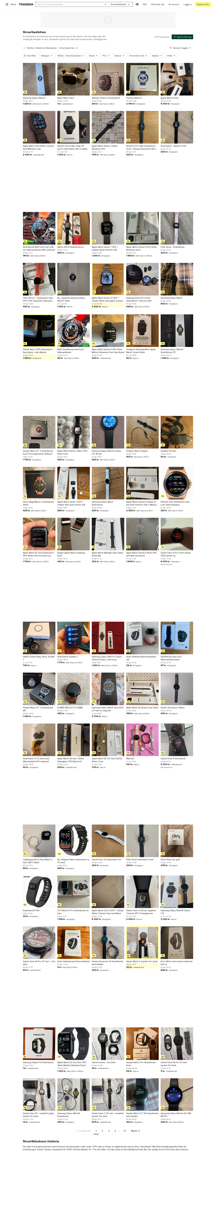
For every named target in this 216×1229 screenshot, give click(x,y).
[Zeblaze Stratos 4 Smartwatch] (108, 79)
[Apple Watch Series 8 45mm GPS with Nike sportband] (142, 534)
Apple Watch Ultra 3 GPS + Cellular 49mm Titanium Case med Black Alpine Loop (108, 912)
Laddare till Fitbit (168, 451)
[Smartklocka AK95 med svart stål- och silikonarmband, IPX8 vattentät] (39, 228)
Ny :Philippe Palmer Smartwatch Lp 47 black (73, 861)
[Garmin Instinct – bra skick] (108, 1043)
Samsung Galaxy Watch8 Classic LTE (175, 912)
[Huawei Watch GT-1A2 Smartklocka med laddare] (142, 1094)
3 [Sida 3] (108, 1131)
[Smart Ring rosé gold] (177, 841)
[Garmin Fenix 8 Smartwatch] (177, 740)
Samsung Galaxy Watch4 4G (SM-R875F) (176, 1114)
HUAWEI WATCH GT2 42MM (70, 707)
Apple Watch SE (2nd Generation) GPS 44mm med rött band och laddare (38, 554)
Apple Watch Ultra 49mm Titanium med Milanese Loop (38, 147)
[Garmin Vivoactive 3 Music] (177, 689)
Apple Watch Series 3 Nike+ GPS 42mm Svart (72, 452)
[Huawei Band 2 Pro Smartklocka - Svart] (142, 1043)
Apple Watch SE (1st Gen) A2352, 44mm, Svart (107, 760)
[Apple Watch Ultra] (73, 79)
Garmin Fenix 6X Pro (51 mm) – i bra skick (39, 962)
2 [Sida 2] (102, 1131)
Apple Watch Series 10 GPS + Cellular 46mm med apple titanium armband (107, 299)
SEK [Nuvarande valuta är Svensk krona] (145, 4)
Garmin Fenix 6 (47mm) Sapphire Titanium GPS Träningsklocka (141, 912)
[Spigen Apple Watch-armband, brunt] (73, 534)
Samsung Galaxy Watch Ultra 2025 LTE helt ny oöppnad (107, 709)
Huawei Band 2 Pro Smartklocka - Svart (141, 1063)
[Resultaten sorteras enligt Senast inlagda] (180, 48)
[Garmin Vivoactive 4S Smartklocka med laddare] (108, 942)
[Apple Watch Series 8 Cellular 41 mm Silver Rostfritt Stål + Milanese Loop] (142, 483)
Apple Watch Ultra (65, 98)
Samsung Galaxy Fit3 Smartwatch (38, 1062)
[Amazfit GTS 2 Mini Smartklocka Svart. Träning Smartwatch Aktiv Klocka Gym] (142, 127)
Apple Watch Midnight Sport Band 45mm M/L (107, 554)
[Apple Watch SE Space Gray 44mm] (142, 689)
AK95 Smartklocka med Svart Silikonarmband (70, 350)
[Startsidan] (26, 4)
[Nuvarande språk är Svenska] (137, 4)
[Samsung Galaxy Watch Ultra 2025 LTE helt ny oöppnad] (108, 689)
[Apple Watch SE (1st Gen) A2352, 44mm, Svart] (108, 740)
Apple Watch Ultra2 (169, 98)
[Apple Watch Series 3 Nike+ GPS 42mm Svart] (73, 432)
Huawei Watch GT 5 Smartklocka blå (38, 709)
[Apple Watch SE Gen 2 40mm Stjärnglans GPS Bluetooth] (73, 740)
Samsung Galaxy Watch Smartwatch (102, 503)
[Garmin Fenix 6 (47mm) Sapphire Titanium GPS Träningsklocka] (142, 891)
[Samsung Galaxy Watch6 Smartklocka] (73, 1094)
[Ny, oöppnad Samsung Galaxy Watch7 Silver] (73, 279)
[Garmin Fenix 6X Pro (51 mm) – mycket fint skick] (177, 1043)
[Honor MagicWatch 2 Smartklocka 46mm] (39, 483)
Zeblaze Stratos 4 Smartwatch (106, 98)
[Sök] (105, 4)
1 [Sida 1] (96, 1131)
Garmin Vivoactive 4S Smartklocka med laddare (107, 962)
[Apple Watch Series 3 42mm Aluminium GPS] (108, 127)
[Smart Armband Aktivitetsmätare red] (142, 638)
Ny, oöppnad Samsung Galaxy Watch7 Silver (71, 299)
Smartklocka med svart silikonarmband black (171, 658)
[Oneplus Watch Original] (142, 432)
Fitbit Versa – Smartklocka (172, 247)
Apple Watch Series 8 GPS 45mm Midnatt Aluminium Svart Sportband (108, 350)
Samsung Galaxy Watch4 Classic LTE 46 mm (106, 452)
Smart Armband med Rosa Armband (73, 961)
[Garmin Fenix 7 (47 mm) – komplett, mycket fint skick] (108, 1094)
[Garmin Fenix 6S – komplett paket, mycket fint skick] (39, 1094)
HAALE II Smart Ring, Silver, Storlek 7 (38, 658)
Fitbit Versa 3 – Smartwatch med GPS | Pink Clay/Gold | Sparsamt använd (38, 299)
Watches (130, 758)
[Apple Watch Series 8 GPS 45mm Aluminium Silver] (142, 228)
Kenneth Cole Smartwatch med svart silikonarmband (175, 503)
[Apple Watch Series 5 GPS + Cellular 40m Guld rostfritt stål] (73, 483)
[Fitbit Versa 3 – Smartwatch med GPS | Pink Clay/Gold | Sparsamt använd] (39, 279)
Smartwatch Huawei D (67, 656)
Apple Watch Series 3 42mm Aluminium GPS (104, 147)
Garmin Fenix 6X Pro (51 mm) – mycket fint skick (174, 1063)
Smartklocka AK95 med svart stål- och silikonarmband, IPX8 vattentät (39, 248)
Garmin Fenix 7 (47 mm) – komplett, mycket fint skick (108, 1114)
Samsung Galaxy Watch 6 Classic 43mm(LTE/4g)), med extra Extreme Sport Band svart (107, 658)
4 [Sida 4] (115, 1131)
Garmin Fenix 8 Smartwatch (173, 758)
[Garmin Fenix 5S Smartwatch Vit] (108, 841)
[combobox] (72, 4)
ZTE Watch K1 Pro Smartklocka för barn (73, 912)
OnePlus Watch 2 (134, 98)
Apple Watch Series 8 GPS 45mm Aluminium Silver (141, 248)
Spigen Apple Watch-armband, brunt (71, 554)
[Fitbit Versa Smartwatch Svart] (142, 841)
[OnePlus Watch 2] (142, 79)
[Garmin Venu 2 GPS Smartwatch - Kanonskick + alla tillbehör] (39, 330)
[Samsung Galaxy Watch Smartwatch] (108, 483)
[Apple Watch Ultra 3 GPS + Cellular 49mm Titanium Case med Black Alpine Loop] (108, 891)
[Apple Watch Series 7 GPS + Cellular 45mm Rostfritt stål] (108, 228)
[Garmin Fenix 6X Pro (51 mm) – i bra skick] (39, 942)
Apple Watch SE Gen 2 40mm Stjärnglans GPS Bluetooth (70, 760)
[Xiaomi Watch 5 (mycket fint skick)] (142, 942)
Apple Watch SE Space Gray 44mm (142, 707)
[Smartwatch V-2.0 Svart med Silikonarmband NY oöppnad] (39, 740)
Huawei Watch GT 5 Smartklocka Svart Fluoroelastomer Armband (38, 452)
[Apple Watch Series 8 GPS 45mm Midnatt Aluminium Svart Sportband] (108, 330)
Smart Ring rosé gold (170, 859)
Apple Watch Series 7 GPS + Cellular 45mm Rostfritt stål (105, 248)
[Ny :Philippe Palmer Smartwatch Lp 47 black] (73, 841)
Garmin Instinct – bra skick (103, 1062)
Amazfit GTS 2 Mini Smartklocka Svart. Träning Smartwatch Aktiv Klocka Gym (141, 147)
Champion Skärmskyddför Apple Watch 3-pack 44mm (141, 350)
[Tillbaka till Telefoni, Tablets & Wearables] (24, 48)
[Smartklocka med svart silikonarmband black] (177, 638)
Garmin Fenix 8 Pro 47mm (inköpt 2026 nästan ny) (176, 554)
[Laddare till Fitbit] (177, 432)
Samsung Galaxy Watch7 (34, 98)
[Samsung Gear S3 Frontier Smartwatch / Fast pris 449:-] (142, 279)
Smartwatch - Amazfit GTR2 (173, 146)
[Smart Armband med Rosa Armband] (73, 942)
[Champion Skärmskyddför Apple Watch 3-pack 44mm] (142, 330)
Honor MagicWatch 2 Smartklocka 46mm (38, 503)
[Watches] (142, 740)
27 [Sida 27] (125, 1131)
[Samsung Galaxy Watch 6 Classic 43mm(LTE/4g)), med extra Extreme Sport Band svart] (108, 638)
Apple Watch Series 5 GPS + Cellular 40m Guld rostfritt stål (71, 503)
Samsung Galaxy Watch (171, 298)
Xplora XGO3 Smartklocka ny (70, 247)
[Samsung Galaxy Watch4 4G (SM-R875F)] (177, 1094)
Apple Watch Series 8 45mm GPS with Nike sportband (141, 554)
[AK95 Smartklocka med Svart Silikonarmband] (73, 330)
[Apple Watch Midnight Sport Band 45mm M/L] (108, 534)
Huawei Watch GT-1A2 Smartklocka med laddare (142, 1114)
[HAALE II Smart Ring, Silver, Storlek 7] (39, 638)
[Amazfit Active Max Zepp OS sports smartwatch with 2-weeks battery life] (73, 127)
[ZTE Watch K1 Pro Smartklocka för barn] (73, 891)
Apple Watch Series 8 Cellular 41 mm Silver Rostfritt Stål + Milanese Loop (142, 503)
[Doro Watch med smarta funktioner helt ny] (177, 942)
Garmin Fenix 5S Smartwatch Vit (106, 859)
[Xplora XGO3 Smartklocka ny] (73, 228)
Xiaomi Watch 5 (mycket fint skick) (142, 961)
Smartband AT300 (31, 910)
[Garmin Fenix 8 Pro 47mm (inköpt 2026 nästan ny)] (177, 534)
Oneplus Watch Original (137, 451)
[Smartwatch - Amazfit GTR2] (177, 127)
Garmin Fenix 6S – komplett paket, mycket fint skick (38, 1114)
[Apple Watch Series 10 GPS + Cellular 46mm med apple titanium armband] (108, 279)
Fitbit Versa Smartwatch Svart (140, 859)
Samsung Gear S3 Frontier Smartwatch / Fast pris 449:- (139, 299)
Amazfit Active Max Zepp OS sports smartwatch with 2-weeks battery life (72, 147)
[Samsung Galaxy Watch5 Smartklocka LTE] (177, 330)
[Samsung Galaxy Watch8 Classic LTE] (177, 891)
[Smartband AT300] (39, 891)
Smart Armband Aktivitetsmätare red (141, 658)
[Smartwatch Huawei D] (73, 638)
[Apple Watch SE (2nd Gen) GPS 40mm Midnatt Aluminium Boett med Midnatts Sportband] (73, 1043)
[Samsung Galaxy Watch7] (39, 79)
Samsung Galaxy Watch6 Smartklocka (68, 1114)
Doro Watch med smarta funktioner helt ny (177, 962)
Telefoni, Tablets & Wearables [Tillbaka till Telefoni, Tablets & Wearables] (41, 48)
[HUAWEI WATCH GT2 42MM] (73, 689)
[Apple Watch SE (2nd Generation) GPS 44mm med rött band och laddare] (39, 534)
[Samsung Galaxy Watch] (177, 279)
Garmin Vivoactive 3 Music (173, 707)
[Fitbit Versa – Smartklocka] (177, 228)
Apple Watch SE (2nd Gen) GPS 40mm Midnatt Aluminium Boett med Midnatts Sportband (71, 1064)
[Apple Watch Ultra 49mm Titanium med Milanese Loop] (39, 127)
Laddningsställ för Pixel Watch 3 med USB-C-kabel (37, 861)
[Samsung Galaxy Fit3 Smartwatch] (39, 1043)
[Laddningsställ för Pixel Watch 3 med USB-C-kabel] (39, 841)
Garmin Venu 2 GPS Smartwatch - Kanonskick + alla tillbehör (38, 350)
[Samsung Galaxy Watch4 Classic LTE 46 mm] (108, 432)
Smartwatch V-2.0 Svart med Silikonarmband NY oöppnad (36, 760)
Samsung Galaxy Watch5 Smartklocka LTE (172, 350)
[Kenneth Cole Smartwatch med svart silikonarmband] (177, 483)
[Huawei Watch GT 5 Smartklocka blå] (39, 689)
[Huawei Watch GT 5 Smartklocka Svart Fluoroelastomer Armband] (39, 432)
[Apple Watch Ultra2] (177, 79)
